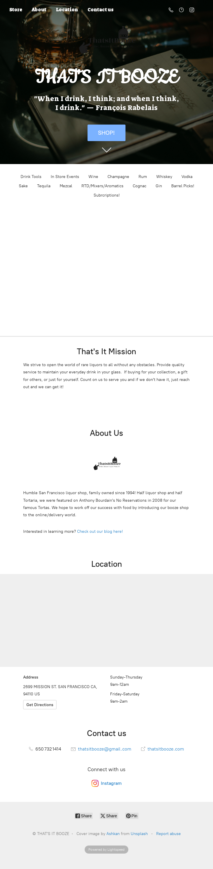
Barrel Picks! (182, 185)
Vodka (186, 176)
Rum (143, 176)
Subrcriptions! (107, 195)
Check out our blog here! (100, 531)
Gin (159, 185)
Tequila (43, 185)
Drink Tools (31, 176)
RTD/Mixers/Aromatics (102, 185)
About (39, 10)
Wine (93, 176)
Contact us (100, 10)
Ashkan (113, 833)
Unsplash (139, 833)
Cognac (139, 185)
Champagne (118, 176)
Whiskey (164, 176)
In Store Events (65, 176)
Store (15, 10)
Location (67, 10)
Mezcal (66, 185)
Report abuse (168, 833)
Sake (23, 185)
